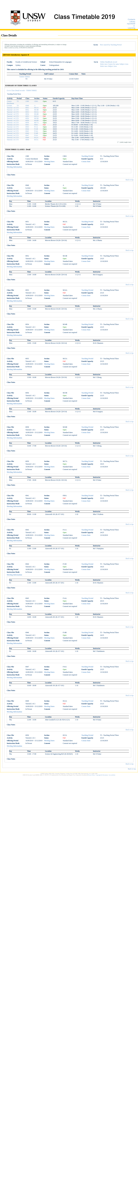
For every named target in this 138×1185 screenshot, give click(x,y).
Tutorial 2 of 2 (12, 125)
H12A (36, 138)
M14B (36, 114)
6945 (27, 131)
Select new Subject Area (108, 66)
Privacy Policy (91, 775)
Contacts (131, 19)
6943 (27, 127)
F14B (36, 133)
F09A (36, 125)
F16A (36, 135)
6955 (27, 116)
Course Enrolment (10, 102)
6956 (27, 118)
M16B (36, 120)
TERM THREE (24, 77)
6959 (27, 123)
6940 (27, 106)
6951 (27, 108)
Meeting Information (14, 167)
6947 (27, 135)
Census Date (86, 162)
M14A (36, 112)
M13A (36, 108)
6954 (27, 114)
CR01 (36, 101)
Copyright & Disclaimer (102, 775)
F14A (36, 131)
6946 (27, 133)
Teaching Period (87, 156)
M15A (36, 116)
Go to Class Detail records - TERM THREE (22, 90)
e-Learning (131, 27)
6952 (27, 110)
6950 (27, 140)
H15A (36, 140)
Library (132, 21)
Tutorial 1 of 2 (12, 108)
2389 (27, 101)
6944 (27, 129)
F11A (36, 127)
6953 (27, 112)
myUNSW (131, 24)
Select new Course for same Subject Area (114, 64)
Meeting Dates (49, 162)
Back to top (129, 180)
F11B (36, 129)
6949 (27, 138)
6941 (27, 125)
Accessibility (112, 775)
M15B (36, 118)
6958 (27, 120)
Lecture (9, 106)
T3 (18, 101)
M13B (36, 110)
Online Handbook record (108, 62)
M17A (36, 123)
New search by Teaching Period (110, 45)
